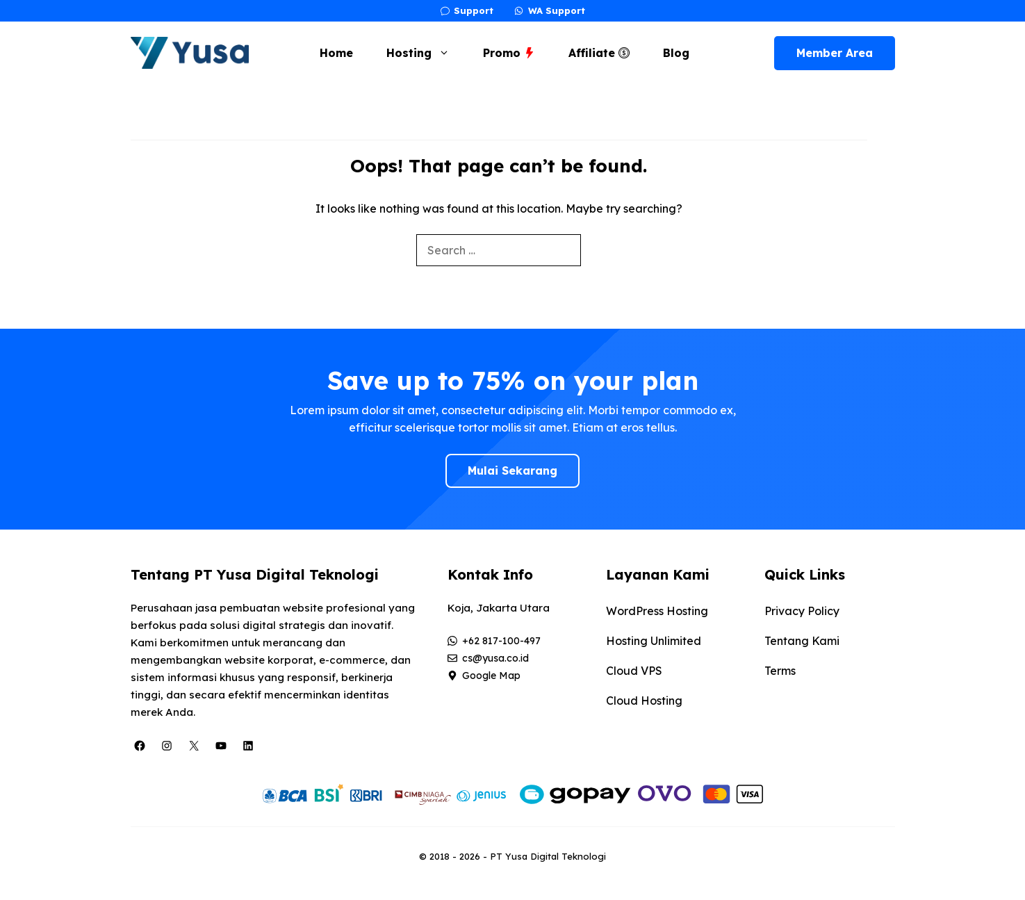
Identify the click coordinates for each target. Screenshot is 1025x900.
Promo (509, 53)
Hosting (425, 52)
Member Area (834, 53)
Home (336, 53)
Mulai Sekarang (512, 470)
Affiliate (599, 53)
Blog (676, 53)
